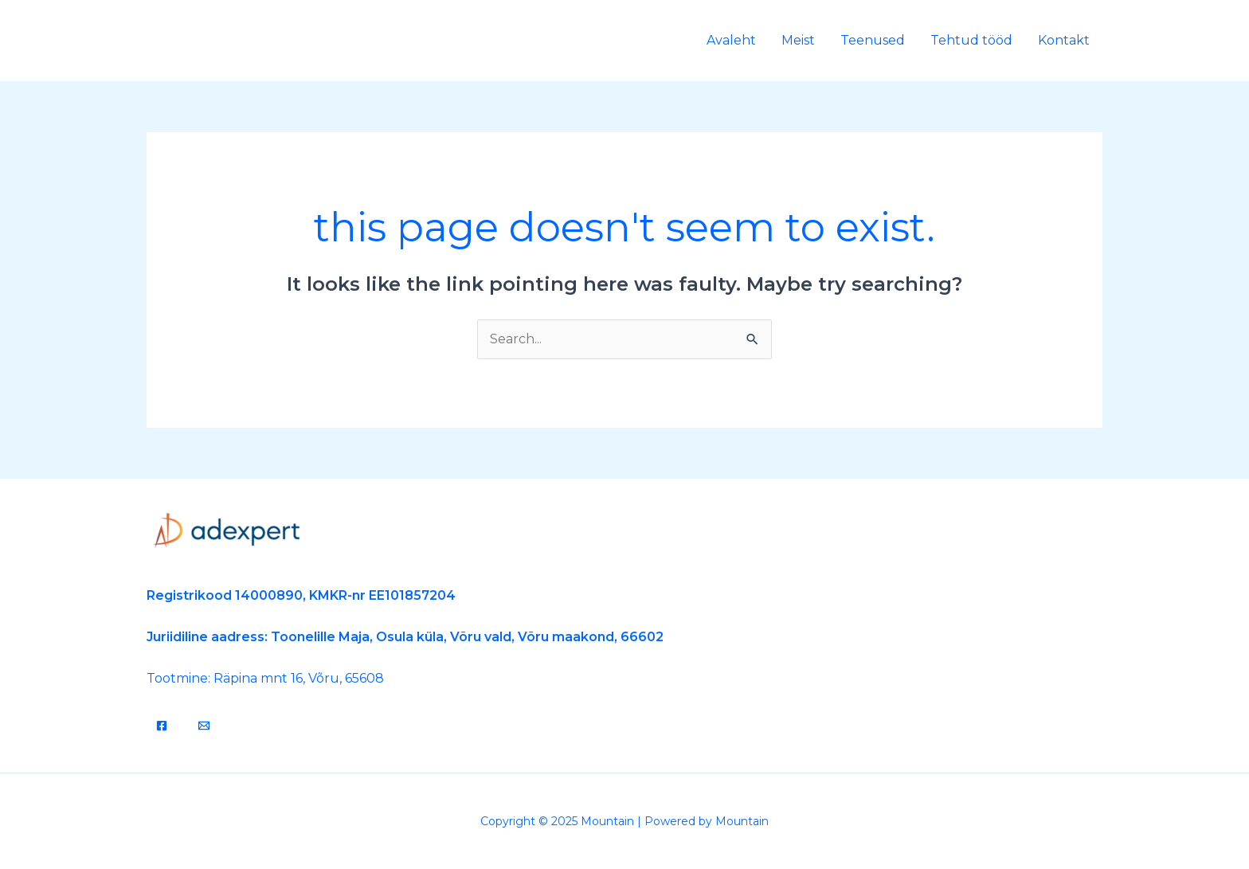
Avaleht (731, 40)
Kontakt (1064, 40)
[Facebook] (162, 725)
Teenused (872, 40)
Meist (798, 40)
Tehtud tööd (971, 40)
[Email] (204, 725)
